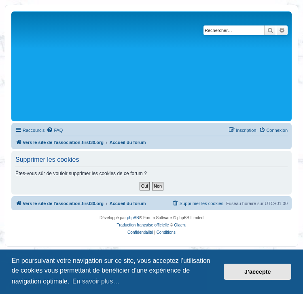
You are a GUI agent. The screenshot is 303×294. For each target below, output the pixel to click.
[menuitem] (55, 130)
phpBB (133, 218)
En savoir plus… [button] (96, 281)
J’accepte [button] (257, 272)
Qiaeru (180, 225)
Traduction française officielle (143, 225)
